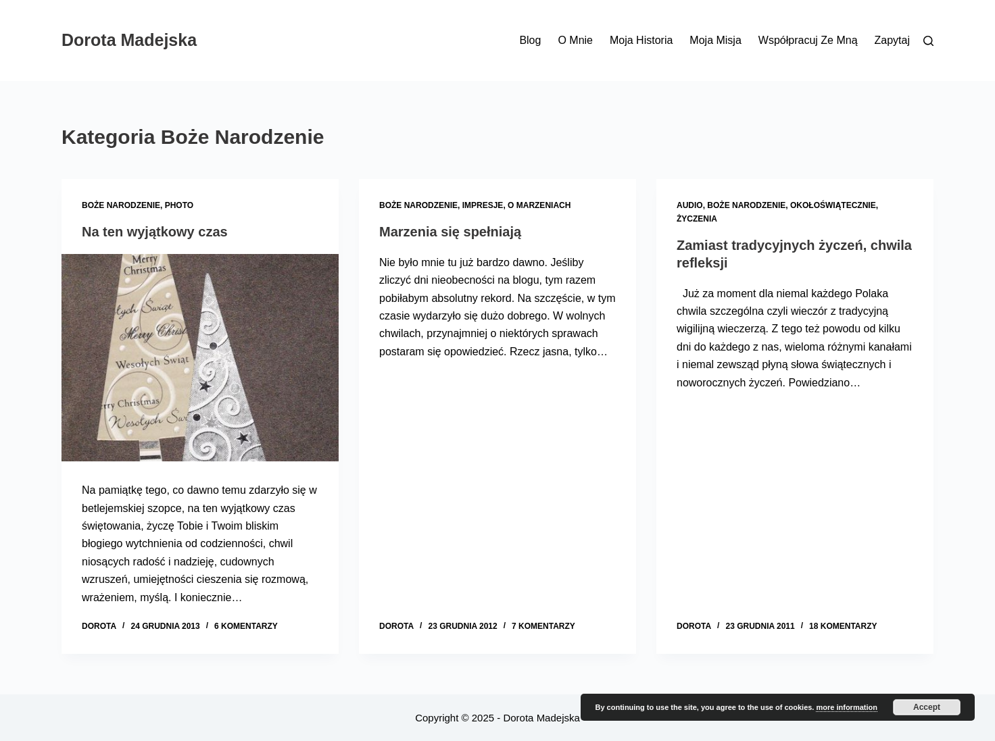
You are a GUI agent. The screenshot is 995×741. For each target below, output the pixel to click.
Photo (179, 205)
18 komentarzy (843, 626)
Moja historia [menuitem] (641, 40)
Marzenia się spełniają (450, 231)
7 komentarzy (543, 626)
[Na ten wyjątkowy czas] (200, 358)
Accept (926, 707)
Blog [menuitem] (530, 40)
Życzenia (697, 219)
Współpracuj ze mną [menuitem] (808, 40)
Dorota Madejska (129, 39)
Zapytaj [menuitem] (892, 40)
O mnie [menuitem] (575, 40)
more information (846, 707)
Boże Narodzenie (121, 205)
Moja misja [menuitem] (715, 40)
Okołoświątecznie (833, 205)
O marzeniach (539, 205)
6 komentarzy (246, 626)
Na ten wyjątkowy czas (155, 231)
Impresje (483, 205)
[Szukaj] (928, 41)
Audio (690, 205)
